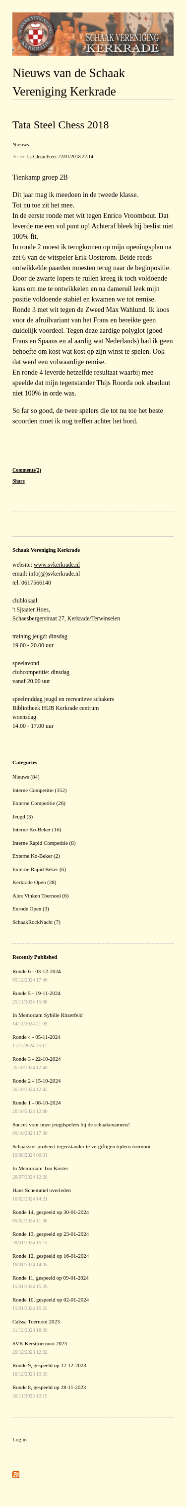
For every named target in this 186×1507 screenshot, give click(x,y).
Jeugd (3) (22, 816)
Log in (19, 1439)
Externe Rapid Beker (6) (39, 869)
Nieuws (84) (26, 777)
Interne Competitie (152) (39, 790)
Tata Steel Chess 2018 (60, 124)
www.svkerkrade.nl (57, 564)
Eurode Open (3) (30, 908)
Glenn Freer (45, 156)
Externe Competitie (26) (38, 803)
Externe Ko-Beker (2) (36, 856)
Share (18, 481)
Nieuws (20, 144)
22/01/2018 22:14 (75, 156)
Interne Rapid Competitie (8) (43, 843)
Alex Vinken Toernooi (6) (40, 896)
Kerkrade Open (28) (34, 882)
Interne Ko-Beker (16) (36, 829)
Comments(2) (26, 470)
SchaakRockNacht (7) (36, 922)
